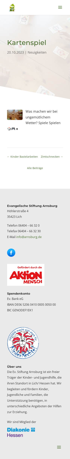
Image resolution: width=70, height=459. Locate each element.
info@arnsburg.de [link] (29, 237)
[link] (12, 7)
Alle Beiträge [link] (35, 168)
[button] (60, 9)
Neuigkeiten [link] (37, 52)
